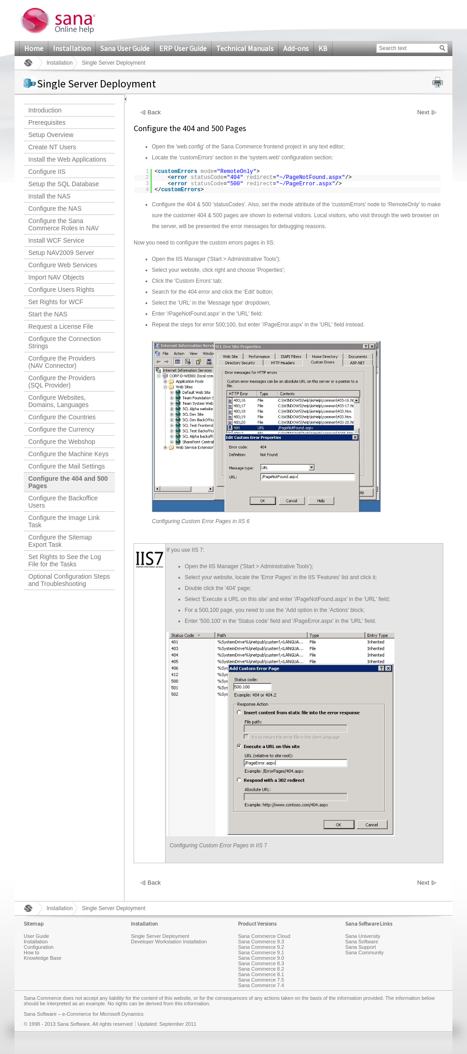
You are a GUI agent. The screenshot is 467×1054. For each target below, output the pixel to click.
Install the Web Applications (67, 159)
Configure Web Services (62, 265)
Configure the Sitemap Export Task (60, 541)
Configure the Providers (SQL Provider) (61, 381)
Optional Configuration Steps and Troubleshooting (69, 580)
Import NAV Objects (56, 277)
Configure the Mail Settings (66, 466)
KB (322, 48)
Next (423, 112)
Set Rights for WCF (55, 302)
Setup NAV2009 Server (61, 252)
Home (33, 48)
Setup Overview (50, 134)
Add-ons (296, 48)
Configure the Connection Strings (64, 342)
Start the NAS (47, 314)
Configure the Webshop (61, 441)
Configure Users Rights (61, 289)
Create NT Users (52, 147)
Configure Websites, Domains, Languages (58, 401)
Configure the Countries (62, 417)
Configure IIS (47, 171)
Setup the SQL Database (63, 184)
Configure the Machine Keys (68, 454)
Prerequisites (47, 122)
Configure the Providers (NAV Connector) (61, 362)
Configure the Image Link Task (63, 521)
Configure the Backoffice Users (63, 501)
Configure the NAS (55, 208)
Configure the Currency (61, 429)
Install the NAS (49, 196)
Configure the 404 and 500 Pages (68, 482)
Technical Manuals (245, 48)
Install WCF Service (56, 240)
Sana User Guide (125, 48)
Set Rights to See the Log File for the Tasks (64, 560)
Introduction (45, 110)
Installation (72, 48)
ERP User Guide (183, 48)
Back (154, 112)
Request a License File (60, 326)
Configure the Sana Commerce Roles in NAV (63, 224)
